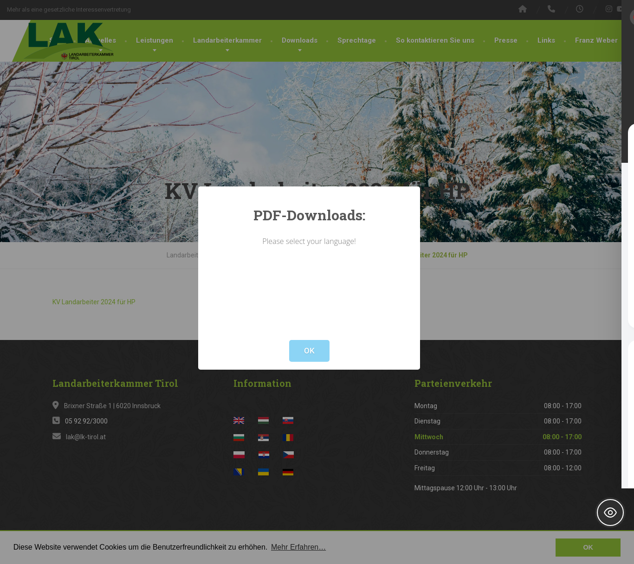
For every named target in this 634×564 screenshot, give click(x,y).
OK (309, 350)
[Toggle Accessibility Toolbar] (610, 512)
